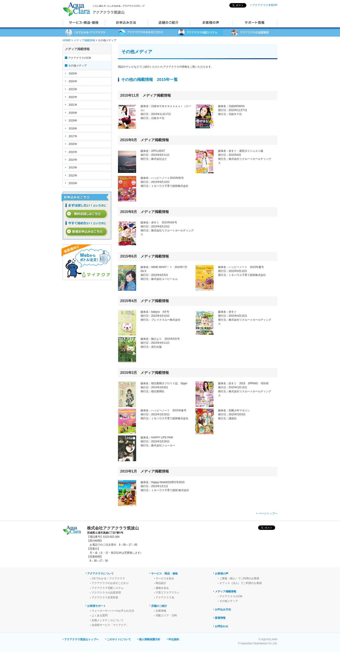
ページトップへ (268, 513)
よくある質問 (100, 615)
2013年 (73, 167)
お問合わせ (221, 626)
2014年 (73, 159)
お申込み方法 (223, 609)
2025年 (73, 73)
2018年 (73, 128)
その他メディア (77, 65)
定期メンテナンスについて (108, 620)
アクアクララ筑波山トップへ (81, 639)
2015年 (73, 152)
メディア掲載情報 (84, 40)
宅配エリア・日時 (166, 615)
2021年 (73, 104)
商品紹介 (161, 583)
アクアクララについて (100, 573)
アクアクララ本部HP (264, 5)
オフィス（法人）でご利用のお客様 (240, 583)
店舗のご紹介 (159, 605)
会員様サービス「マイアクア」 (110, 625)
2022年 (73, 97)
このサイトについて (119, 639)
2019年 (73, 120)
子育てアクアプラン (168, 592)
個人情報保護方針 (149, 639)
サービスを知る (165, 578)
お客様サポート (96, 605)
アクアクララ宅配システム (108, 588)
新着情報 (220, 617)
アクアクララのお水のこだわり (110, 583)
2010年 (73, 183)
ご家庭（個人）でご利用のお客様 (239, 578)
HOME (67, 40)
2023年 (73, 89)
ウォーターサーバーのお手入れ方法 (113, 610)
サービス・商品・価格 (164, 573)
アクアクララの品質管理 (106, 592)
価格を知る (162, 588)
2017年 (73, 136)
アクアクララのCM (79, 57)
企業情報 (161, 610)
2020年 (73, 112)
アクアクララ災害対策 (105, 597)
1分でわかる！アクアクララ (108, 578)
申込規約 (173, 639)
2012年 (73, 175)
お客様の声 (221, 573)
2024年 (73, 81)
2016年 (73, 144)
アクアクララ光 (165, 597)
